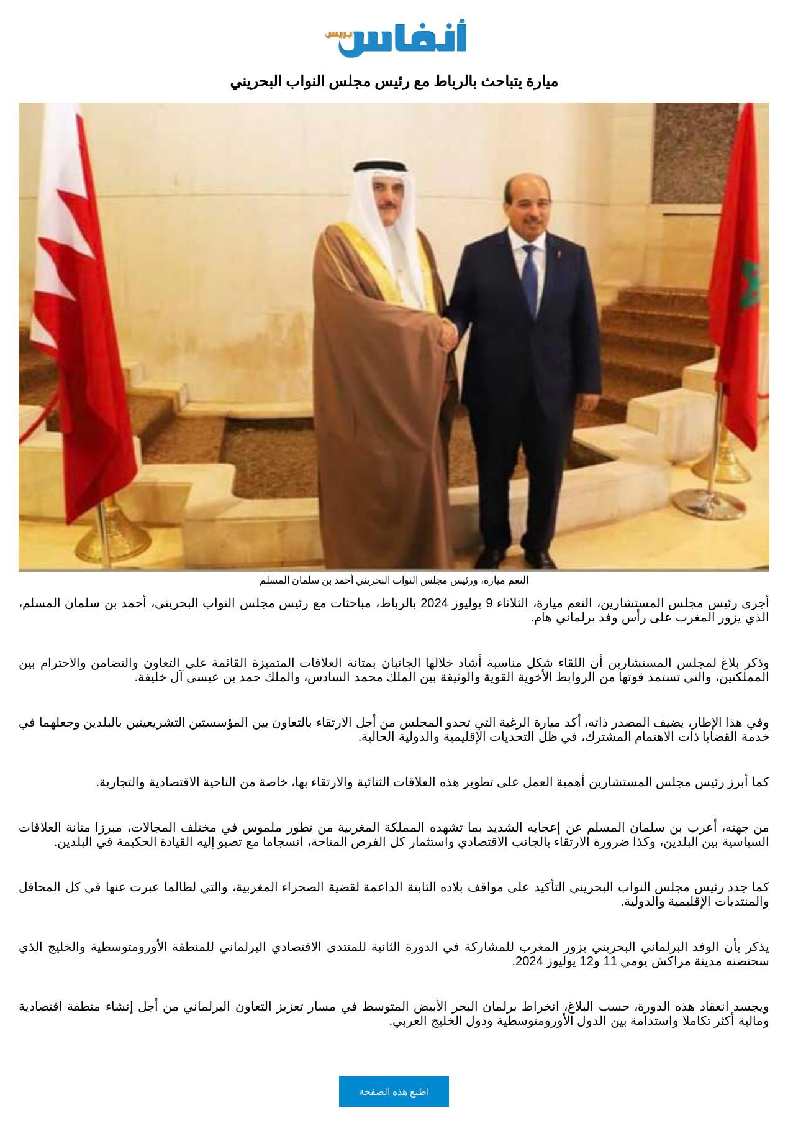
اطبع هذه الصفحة (394, 1091)
